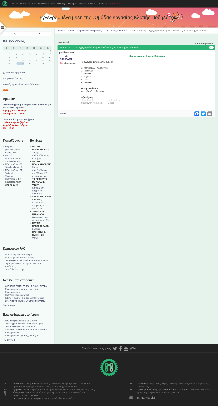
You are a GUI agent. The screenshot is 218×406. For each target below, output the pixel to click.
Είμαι (82, 3)
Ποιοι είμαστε (143, 383)
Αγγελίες (61, 3)
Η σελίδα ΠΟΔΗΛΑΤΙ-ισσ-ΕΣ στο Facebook (14, 158)
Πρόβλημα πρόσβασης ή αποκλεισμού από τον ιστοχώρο (163, 389)
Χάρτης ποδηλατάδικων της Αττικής (41, 155)
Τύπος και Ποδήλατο (22, 392)
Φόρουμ (71, 3)
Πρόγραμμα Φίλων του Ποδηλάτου (22, 84)
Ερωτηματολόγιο (12, 292)
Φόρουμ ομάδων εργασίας (90, 30)
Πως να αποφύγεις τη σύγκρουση (28, 398)
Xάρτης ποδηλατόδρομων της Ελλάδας (40, 170)
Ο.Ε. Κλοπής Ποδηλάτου (116, 30)
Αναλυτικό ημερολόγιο (15, 72)
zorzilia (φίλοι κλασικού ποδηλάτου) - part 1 (24, 323)
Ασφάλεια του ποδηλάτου (24, 383)
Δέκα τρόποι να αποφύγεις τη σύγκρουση (39, 205)
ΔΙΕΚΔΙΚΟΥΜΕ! (40, 3)
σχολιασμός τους (40, 176)
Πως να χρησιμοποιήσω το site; (19, 257)
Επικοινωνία (146, 398)
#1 (211, 47)
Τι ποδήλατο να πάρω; (15, 269)
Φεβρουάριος (14, 41)
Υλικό (91, 3)
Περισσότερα (9, 305)
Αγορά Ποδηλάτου (21, 389)
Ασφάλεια (114, 3)
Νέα (53, 3)
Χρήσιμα (102, 3)
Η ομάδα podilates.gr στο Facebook (12, 149)
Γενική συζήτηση (137, 30)
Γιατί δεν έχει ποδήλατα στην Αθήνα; (21, 321)
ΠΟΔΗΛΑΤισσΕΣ (21, 3)
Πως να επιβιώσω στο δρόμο (18, 255)
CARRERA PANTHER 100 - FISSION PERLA (26, 286)
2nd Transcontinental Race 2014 (20, 326)
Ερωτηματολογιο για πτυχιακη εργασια (22, 289)
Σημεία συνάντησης (14, 78)
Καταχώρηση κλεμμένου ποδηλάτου (38, 191)
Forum (71, 30)
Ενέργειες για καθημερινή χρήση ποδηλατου (25, 301)
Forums (61, 30)
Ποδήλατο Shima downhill (17, 295)
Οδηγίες (36, 238)
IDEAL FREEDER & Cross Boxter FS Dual (24, 298)
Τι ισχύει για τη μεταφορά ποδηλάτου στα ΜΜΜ (26, 260)
